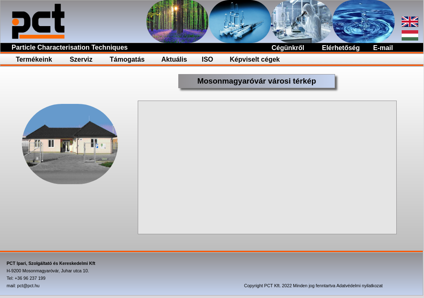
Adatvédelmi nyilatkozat (359, 285)
